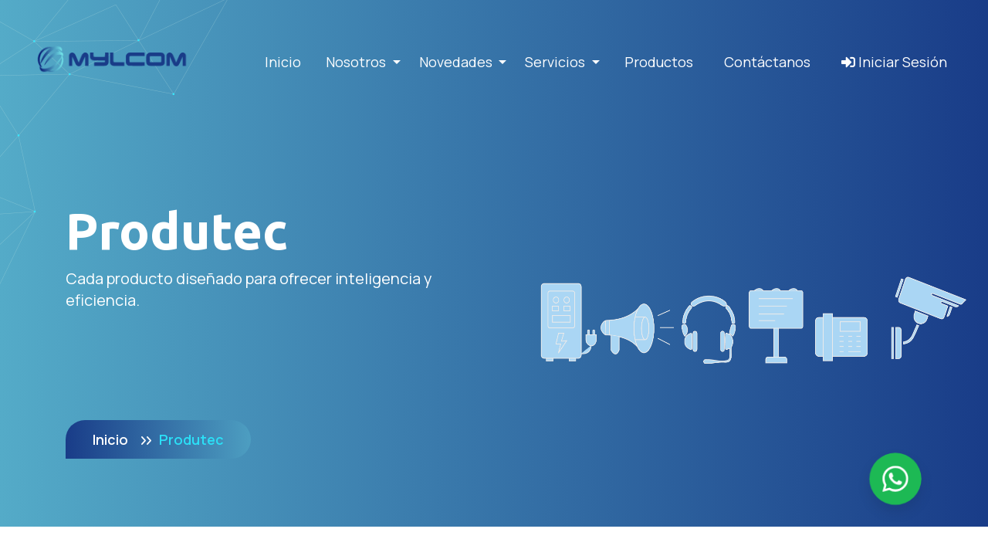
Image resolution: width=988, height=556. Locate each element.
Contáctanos (767, 62)
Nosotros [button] (357, 62)
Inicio (283, 62)
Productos (658, 62)
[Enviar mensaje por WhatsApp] (895, 478)
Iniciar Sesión (894, 62)
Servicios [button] (556, 62)
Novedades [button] (457, 62)
